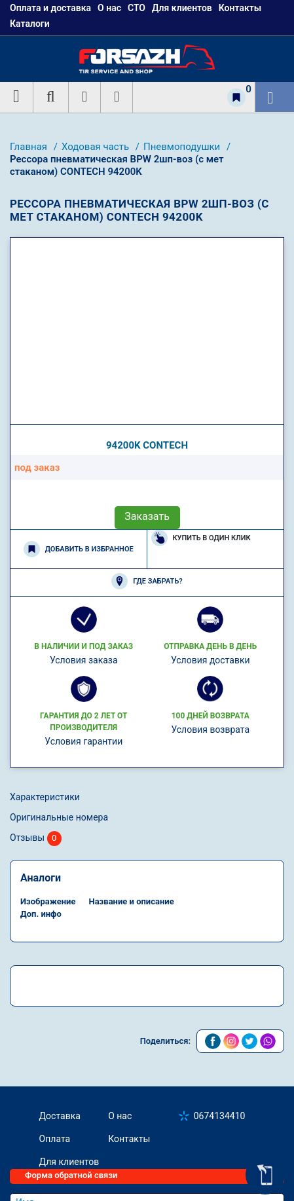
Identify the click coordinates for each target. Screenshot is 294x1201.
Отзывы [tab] (36, 838)
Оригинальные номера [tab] (59, 817)
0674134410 (220, 1116)
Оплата (55, 1139)
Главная (30, 147)
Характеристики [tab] (45, 797)
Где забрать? (146, 581)
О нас (120, 1116)
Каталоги (30, 23)
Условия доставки (210, 660)
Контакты (129, 1139)
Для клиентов (69, 1161)
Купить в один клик (201, 538)
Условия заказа (84, 660)
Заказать (147, 516)
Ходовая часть (97, 147)
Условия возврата (210, 729)
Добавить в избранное (79, 549)
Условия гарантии (83, 741)
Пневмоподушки (183, 147)
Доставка (60, 1116)
